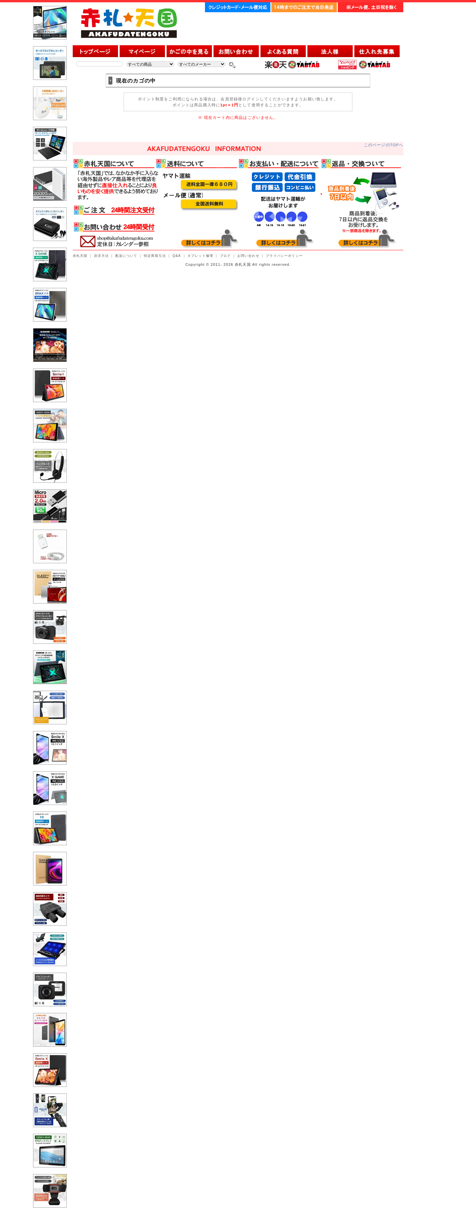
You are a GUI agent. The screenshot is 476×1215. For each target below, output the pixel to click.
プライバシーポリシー (284, 256)
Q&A (177, 256)
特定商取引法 (155, 256)
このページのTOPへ (383, 145)
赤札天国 (80, 256)
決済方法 (101, 256)
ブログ (225, 256)
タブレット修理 (200, 256)
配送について (126, 256)
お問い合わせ (248, 256)
